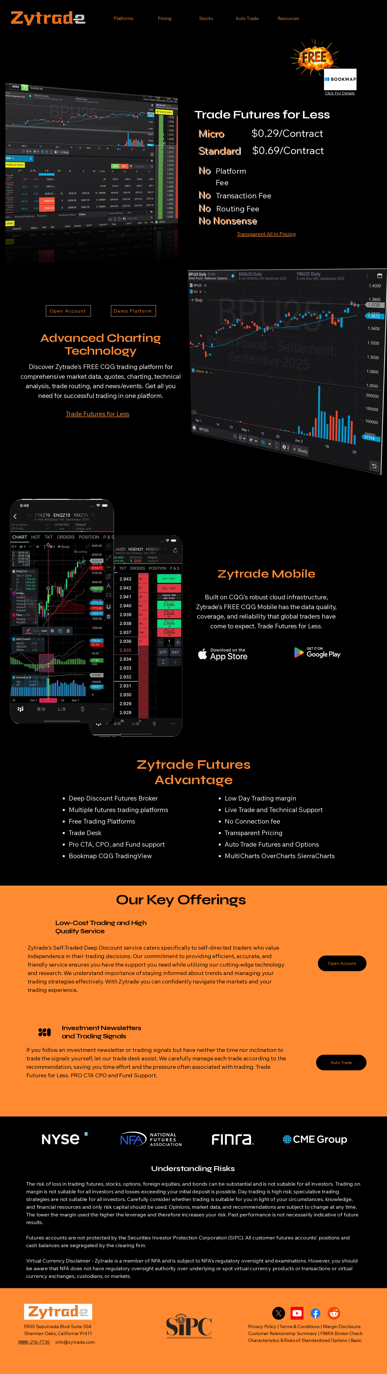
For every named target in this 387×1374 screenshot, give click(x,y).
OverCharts (278, 856)
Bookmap (83, 856)
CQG (105, 856)
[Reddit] (334, 1313)
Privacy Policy (262, 1326)
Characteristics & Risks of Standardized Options (298, 1340)
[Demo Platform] (133, 310)
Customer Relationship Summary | (284, 1333)
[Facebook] (315, 1313)
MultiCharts (242, 856)
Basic (356, 1340)
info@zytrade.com (75, 1342)
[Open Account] (68, 310)
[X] (278, 1313)
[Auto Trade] (341, 1062)
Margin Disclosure (342, 1326)
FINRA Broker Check (342, 1333)
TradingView (133, 856)
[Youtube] (297, 1313)
